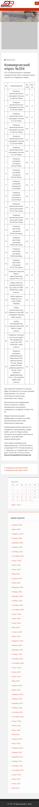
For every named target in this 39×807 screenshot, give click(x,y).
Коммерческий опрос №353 (17, 468)
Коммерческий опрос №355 (17, 470)
